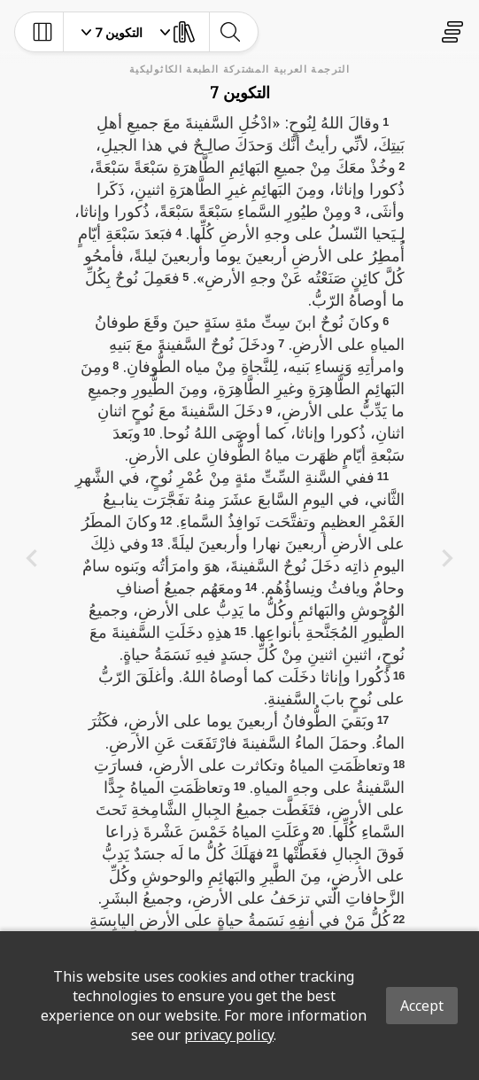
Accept (422, 1005)
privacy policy (229, 1035)
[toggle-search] (230, 31)
